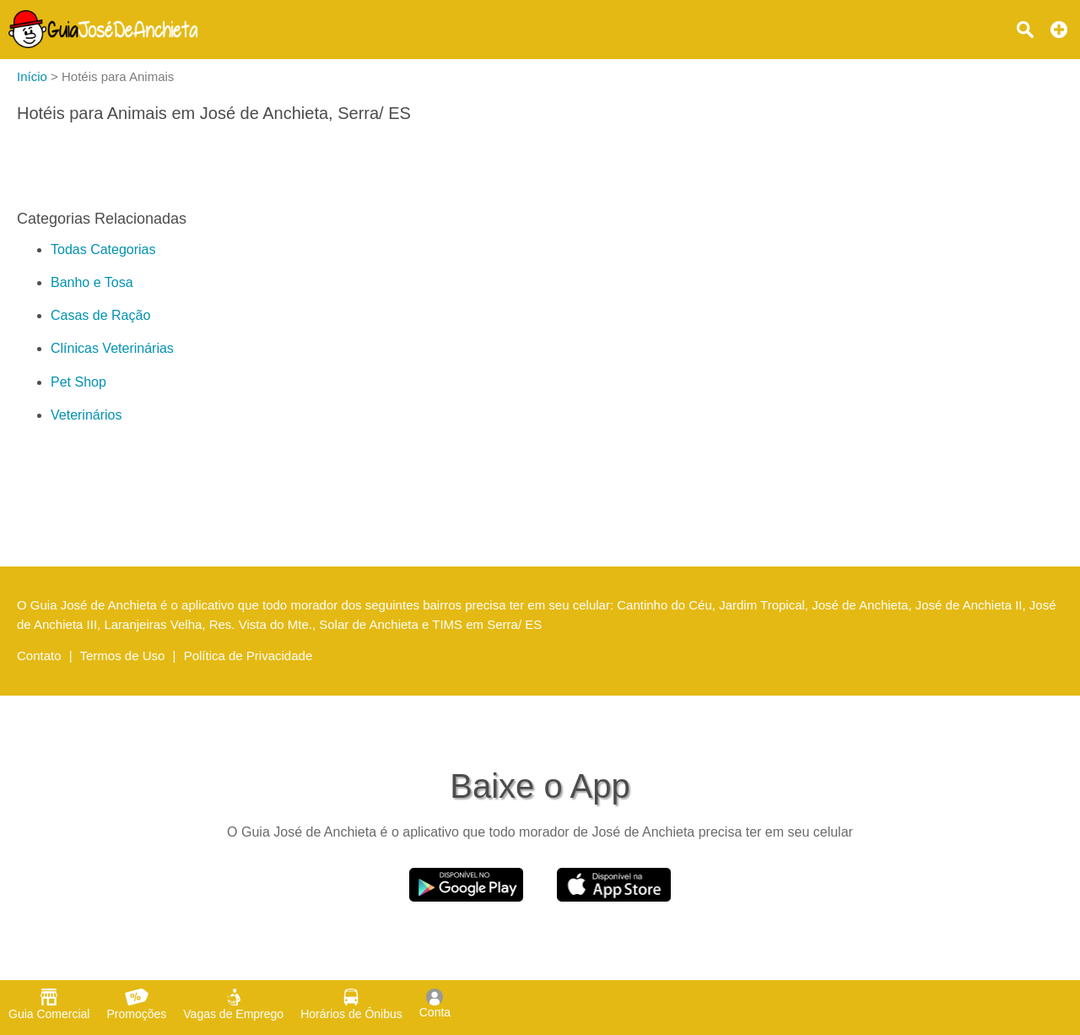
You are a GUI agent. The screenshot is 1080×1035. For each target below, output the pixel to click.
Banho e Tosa (92, 282)
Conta (435, 1004)
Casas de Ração (100, 315)
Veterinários (86, 415)
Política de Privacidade (248, 655)
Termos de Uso (122, 655)
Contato (39, 655)
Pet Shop (78, 382)
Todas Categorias (103, 249)
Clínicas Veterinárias (112, 348)
